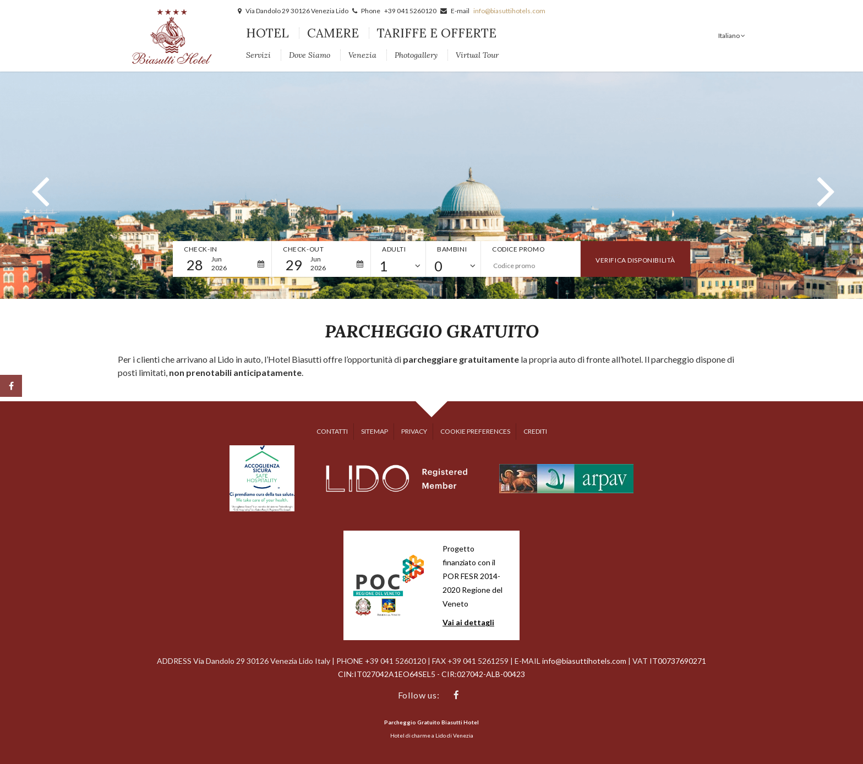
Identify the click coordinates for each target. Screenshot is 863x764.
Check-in (200, 249)
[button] (39, 185)
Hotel (267, 33)
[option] (431, 185)
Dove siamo (309, 55)
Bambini (452, 249)
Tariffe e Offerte (436, 33)
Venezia (362, 55)
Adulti (394, 249)
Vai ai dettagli (468, 622)
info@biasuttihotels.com (509, 11)
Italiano (729, 35)
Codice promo (518, 249)
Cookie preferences (475, 431)
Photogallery (416, 55)
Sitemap (374, 431)
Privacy (414, 431)
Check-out (303, 249)
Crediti (535, 431)
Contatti (332, 431)
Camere (333, 33)
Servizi (258, 55)
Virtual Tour (477, 55)
